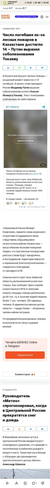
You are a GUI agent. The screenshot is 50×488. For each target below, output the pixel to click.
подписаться (25, 355)
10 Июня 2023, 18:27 (11, 29)
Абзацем (10, 456)
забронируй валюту (12, 2)
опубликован (10, 99)
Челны (6, 8)
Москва (18, 8)
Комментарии (25, 374)
